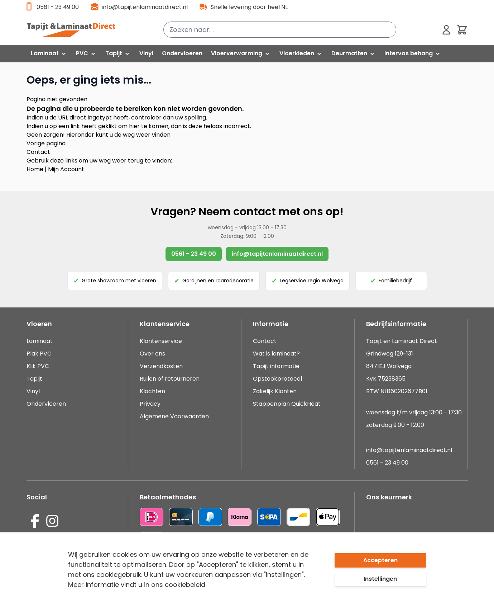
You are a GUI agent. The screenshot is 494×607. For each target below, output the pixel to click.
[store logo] (75, 30)
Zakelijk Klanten (275, 391)
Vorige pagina (46, 143)
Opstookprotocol (277, 379)
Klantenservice (161, 341)
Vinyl (33, 391)
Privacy (150, 404)
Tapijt (34, 379)
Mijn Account (66, 169)
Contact (38, 152)
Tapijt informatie (276, 366)
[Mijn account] (446, 30)
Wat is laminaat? (277, 353)
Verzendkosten (161, 366)
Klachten (152, 391)
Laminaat (40, 341)
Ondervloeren (46, 404)
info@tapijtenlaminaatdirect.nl (145, 7)
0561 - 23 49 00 (58, 7)
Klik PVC (38, 366)
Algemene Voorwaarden (174, 416)
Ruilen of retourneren (170, 379)
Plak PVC (39, 353)
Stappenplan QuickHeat (287, 404)
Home (35, 169)
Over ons (152, 353)
